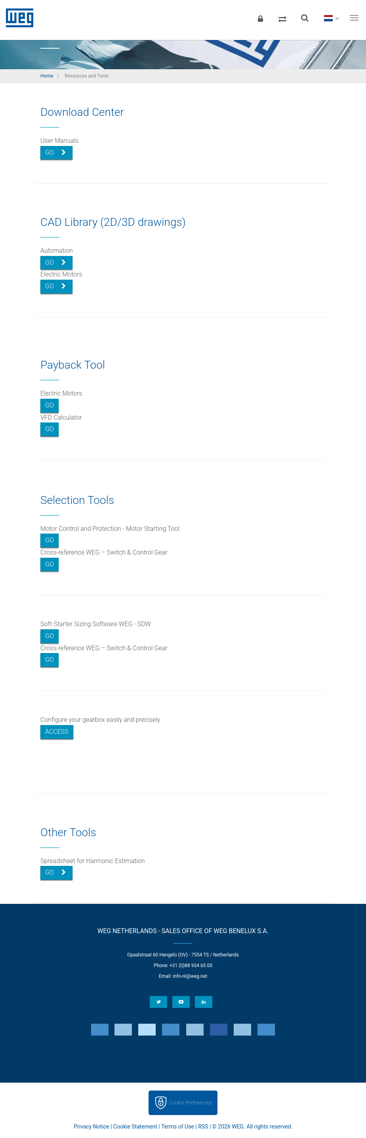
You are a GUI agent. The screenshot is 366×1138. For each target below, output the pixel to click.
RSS (203, 1126)
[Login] (260, 18)
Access (57, 731)
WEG (17, 18)
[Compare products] (282, 18)
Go (55, 152)
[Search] (305, 18)
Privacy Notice (91, 1126)
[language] (331, 18)
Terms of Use (177, 1126)
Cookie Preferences (190, 1103)
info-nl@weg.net (190, 976)
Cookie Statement (135, 1126)
